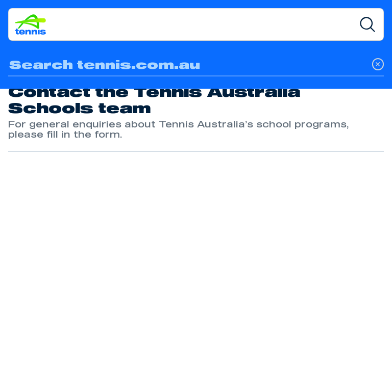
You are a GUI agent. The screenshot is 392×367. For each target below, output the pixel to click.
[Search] (367, 24)
